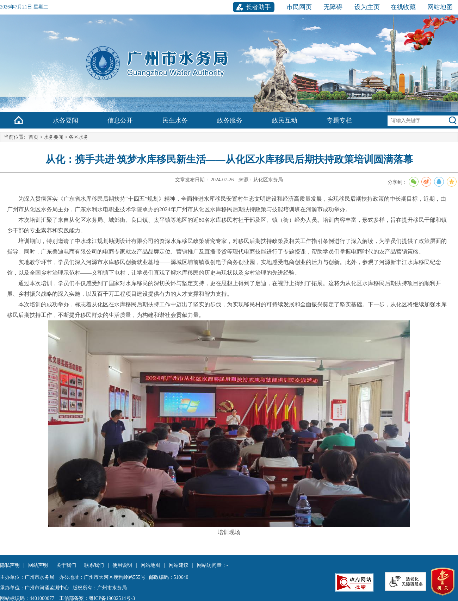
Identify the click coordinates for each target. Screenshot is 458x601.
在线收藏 (403, 7)
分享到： (423, 181)
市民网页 (299, 7)
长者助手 (258, 7)
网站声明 (38, 565)
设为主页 (367, 7)
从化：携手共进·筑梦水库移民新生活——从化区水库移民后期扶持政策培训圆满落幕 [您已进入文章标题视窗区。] (229, 159)
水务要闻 (65, 120)
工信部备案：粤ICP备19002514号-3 (97, 598)
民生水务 (175, 120)
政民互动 (284, 120)
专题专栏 (339, 120)
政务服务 (229, 120)
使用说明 (122, 565)
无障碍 (332, 7)
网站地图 (440, 7)
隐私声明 (10, 565)
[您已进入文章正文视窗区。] (229, 369)
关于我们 (66, 565)
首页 (33, 137)
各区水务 (78, 137)
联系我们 (94, 565)
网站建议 (178, 565)
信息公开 (120, 120)
